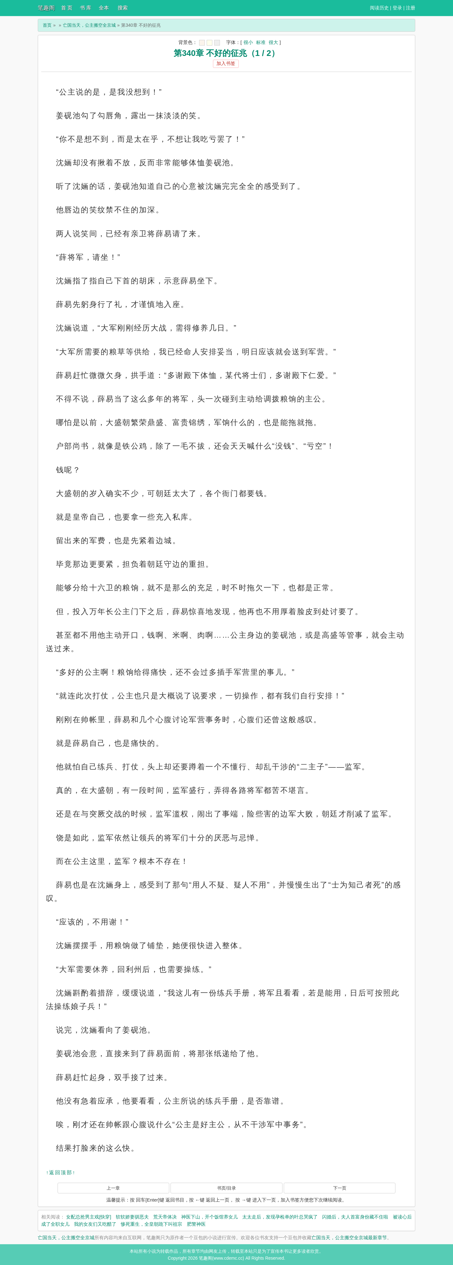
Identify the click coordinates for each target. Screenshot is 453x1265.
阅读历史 (379, 7)
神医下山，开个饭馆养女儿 (209, 1216)
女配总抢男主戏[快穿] (88, 1216)
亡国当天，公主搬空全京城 (89, 25)
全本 (104, 7)
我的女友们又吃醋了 (95, 1224)
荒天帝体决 (165, 1216)
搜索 (123, 7)
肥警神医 (196, 1224)
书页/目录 (226, 1188)
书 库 (85, 7)
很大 (273, 42)
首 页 (66, 7)
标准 (261, 42)
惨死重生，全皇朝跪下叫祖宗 (151, 1224)
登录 (397, 7)
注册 (410, 7)
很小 (248, 42)
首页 (47, 25)
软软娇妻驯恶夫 (132, 1216)
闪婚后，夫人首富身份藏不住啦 (355, 1216)
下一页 (339, 1188)
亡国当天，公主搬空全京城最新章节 (349, 1237)
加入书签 (225, 63)
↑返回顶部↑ (61, 1172)
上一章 (113, 1188)
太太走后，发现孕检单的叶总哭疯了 (280, 1216)
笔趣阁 (46, 8)
